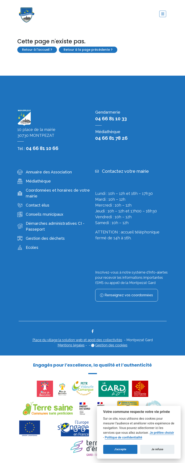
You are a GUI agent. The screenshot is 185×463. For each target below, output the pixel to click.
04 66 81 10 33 (111, 118)
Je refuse (157, 449)
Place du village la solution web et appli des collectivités (77, 340)
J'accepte (120, 449)
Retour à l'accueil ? (37, 49)
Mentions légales (71, 345)
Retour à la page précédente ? (88, 49)
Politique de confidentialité (123, 437)
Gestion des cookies (111, 345)
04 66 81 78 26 (111, 138)
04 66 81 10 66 (42, 148)
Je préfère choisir (162, 433)
